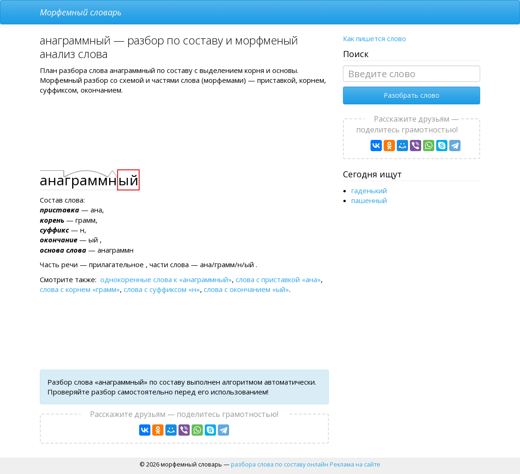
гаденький (369, 190)
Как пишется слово (374, 38)
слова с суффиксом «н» (162, 289)
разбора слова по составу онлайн (279, 464)
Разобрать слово (411, 95)
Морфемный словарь (80, 12)
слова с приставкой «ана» (278, 279)
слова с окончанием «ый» (246, 289)
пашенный (369, 200)
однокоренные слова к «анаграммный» (166, 279)
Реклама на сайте (355, 464)
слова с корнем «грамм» (80, 289)
